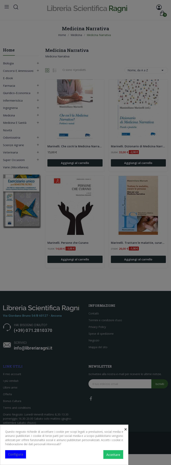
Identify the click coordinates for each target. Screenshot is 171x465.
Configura (15, 454)
